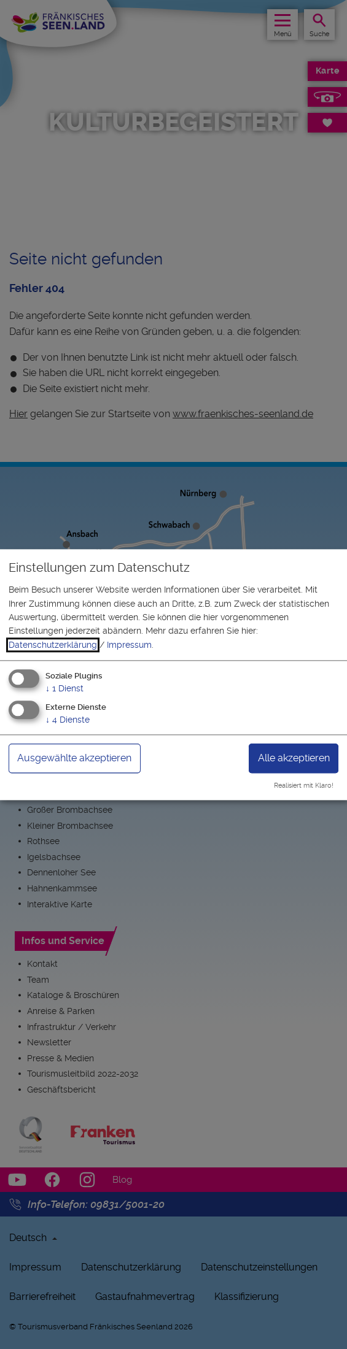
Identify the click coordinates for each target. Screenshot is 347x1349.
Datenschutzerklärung (53, 645)
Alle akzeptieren (294, 758)
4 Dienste (67, 719)
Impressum (129, 645)
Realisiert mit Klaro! (303, 786)
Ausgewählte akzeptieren (74, 758)
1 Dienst (64, 689)
